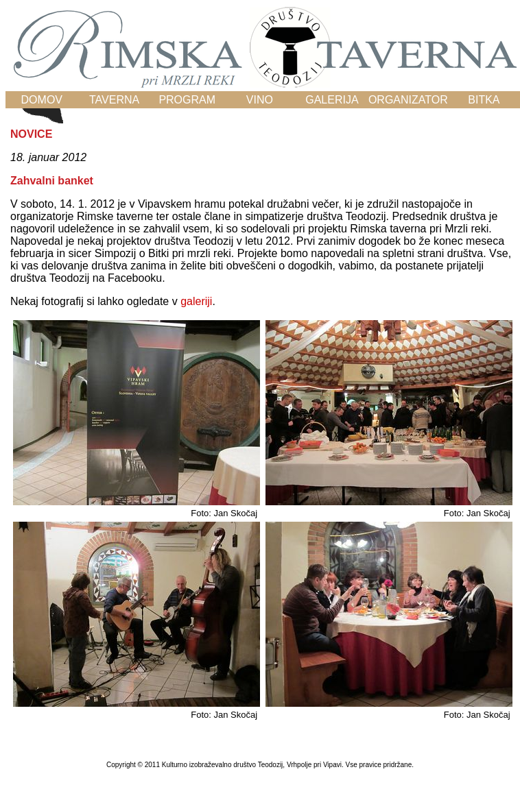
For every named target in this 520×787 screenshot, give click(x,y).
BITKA (483, 100)
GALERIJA (331, 100)
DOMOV (41, 100)
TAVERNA (114, 100)
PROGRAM (186, 100)
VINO (259, 100)
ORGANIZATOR (408, 100)
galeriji (196, 301)
